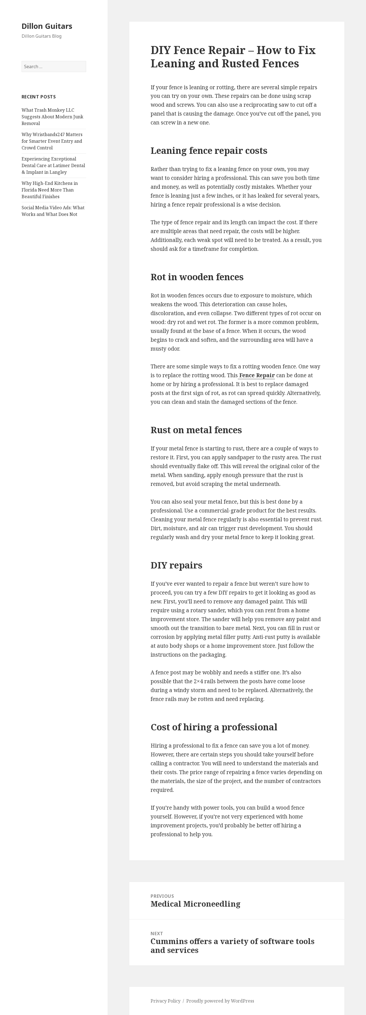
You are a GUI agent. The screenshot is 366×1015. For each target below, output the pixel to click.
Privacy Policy (166, 1001)
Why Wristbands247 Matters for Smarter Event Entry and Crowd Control (52, 141)
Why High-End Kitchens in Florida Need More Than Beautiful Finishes (50, 190)
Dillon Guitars (47, 26)
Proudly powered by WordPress (220, 1001)
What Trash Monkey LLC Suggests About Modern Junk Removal (52, 116)
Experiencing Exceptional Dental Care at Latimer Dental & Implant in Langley (53, 165)
